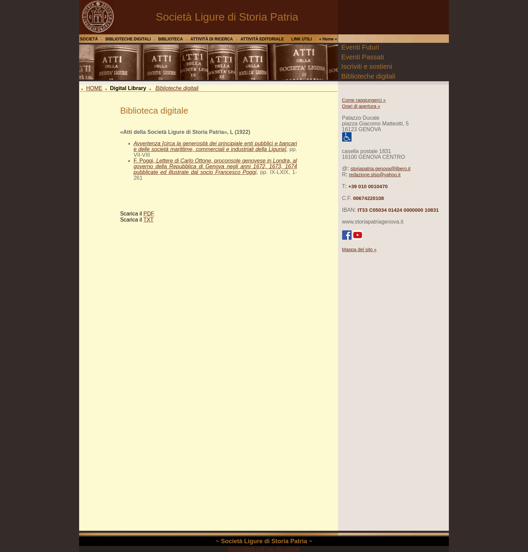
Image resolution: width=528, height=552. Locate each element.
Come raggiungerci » (364, 100)
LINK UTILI (301, 39)
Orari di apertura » (361, 106)
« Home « (328, 39)
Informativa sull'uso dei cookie (264, 549)
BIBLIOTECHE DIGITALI (128, 39)
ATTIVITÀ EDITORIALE (262, 39)
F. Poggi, (215, 166)
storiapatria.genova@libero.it (380, 168)
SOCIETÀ (89, 39)
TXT (148, 220)
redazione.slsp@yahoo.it (375, 174)
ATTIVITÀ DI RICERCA (211, 39)
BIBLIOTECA (170, 39)
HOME (94, 88)
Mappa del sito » (359, 249)
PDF (148, 213)
